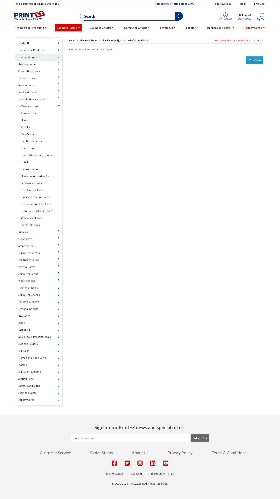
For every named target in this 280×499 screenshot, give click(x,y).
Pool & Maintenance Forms (37, 155)
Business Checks (100, 27)
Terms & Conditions (229, 452)
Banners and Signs (219, 27)
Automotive (25, 238)
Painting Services (31, 141)
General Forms (26, 85)
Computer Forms (28, 273)
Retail (24, 162)
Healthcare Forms (28, 259)
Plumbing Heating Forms (35, 197)
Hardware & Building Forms (37, 176)
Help (243, 3)
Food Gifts (24, 43)
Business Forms (67, 27)
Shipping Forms (27, 64)
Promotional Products (29, 27)
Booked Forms (26, 78)
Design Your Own (28, 301)
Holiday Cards (252, 27)
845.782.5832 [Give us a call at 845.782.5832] (223, 3)
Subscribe (200, 438)
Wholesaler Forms (32, 217)
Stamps (22, 364)
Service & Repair (28, 92)
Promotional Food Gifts (32, 357)
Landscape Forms (31, 183)
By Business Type (28, 106)
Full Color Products (29, 371)
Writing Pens (26, 378)
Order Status (101, 452)
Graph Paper (25, 245)
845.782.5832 (114, 473)
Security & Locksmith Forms (37, 210)
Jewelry (25, 127)
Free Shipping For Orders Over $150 (37, 3)
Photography (29, 148)
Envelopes (166, 27)
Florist (24, 120)
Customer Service (55, 452)
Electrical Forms (30, 224)
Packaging (24, 329)
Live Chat (260, 3)
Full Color (23, 350)
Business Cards (27, 392)
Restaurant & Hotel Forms (36, 204)
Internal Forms (26, 266)
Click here (258, 40)
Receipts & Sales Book (31, 99)
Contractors (28, 113)
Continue (255, 60)
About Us (140, 452)
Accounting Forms (29, 71)
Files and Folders (28, 343)
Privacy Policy (180, 452)
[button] (179, 16)
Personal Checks (28, 308)
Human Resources (29, 252)
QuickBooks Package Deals (34, 336)
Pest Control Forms (33, 190)
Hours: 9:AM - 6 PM (162, 473)
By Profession (29, 169)
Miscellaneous (26, 280)
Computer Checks (135, 27)
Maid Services (29, 134)
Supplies (23, 231)
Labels (190, 27)
